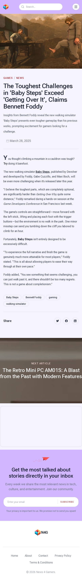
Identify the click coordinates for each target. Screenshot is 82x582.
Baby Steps (43, 171)
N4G (44, 532)
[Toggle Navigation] (75, 7)
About (28, 555)
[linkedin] (75, 320)
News (20, 78)
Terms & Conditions (41, 562)
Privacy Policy (63, 555)
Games (8, 78)
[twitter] (57, 320)
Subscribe (67, 502)
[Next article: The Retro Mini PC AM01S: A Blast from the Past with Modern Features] (41, 370)
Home (14, 555)
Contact (43, 555)
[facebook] (66, 320)
